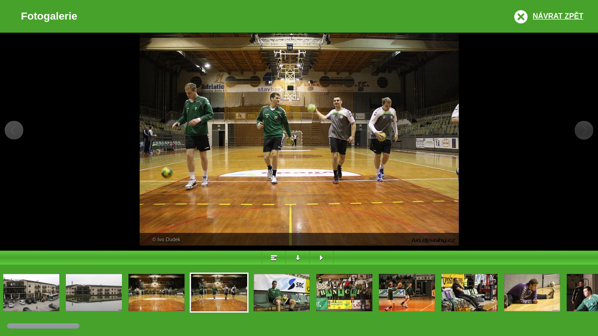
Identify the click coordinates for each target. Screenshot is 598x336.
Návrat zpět (558, 16)
